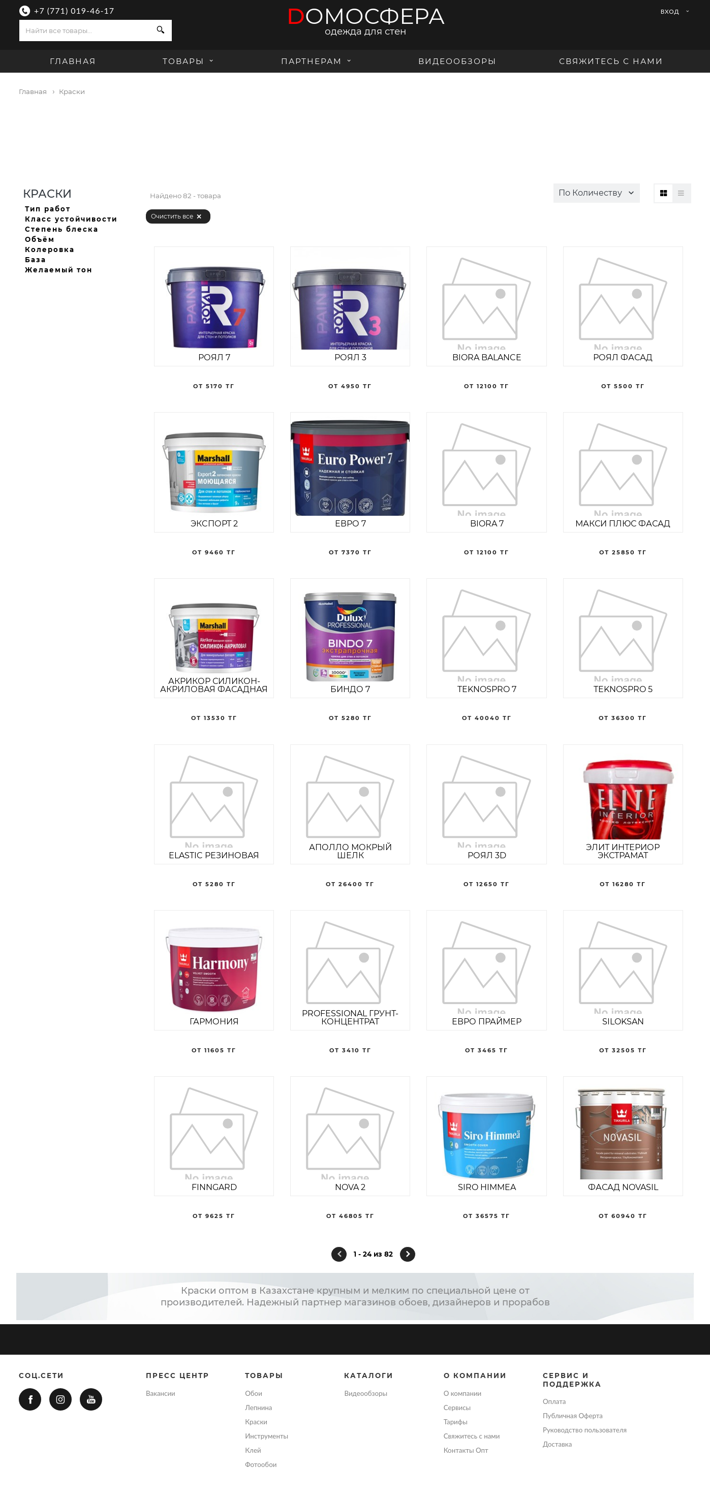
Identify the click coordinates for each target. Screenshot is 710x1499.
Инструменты (266, 1436)
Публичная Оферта (573, 1416)
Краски (256, 1422)
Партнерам (317, 61)
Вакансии (160, 1393)
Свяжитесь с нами (611, 61)
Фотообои (260, 1464)
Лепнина (258, 1407)
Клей (253, 1450)
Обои (253, 1393)
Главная (73, 61)
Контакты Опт (466, 1450)
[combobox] (84, 30)
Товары (189, 61)
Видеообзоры (457, 61)
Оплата (554, 1401)
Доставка (557, 1444)
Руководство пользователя (585, 1430)
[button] (596, 193)
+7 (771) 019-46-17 (74, 10)
